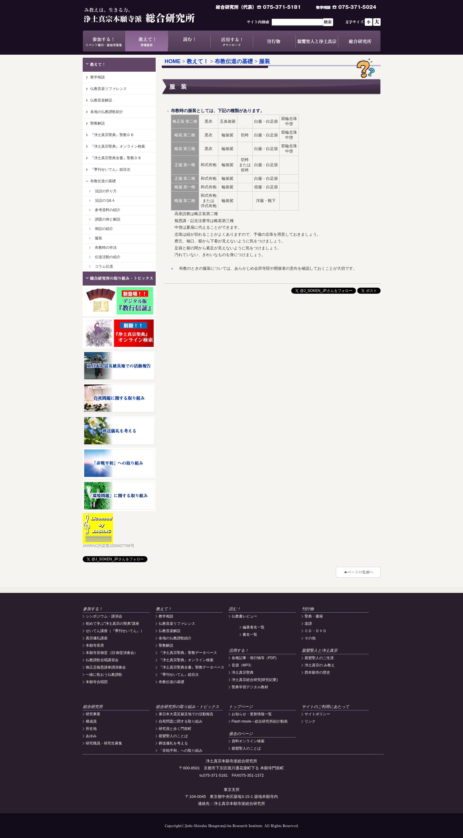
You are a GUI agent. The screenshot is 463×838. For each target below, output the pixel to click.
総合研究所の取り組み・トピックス (187, 706)
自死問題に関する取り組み (180, 721)
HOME (173, 61)
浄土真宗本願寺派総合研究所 (148, 15)
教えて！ (146, 41)
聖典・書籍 (314, 616)
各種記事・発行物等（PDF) (254, 658)
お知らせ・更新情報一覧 (252, 714)
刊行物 (274, 41)
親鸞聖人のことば (173, 736)
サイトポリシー (317, 714)
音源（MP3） (243, 665)
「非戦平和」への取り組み (180, 750)
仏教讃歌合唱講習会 (102, 660)
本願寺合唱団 (97, 682)
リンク (310, 721)
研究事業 (93, 714)
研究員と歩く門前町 (175, 729)
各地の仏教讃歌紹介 (106, 112)
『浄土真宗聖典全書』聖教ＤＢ (115, 158)
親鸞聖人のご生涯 (319, 658)
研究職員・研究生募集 (104, 743)
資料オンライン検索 (248, 741)
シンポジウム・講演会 (104, 616)
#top (358, 572)
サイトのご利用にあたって (325, 706)
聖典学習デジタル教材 (250, 687)
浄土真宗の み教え (320, 665)
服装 (98, 238)
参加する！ (104, 41)
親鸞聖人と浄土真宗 (316, 41)
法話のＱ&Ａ (105, 200)
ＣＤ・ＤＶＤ (316, 631)
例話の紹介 (104, 229)
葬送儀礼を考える (173, 743)
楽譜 (308, 623)
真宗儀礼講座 (97, 638)
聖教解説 (97, 123)
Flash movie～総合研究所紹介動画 (260, 721)
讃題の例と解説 (107, 219)
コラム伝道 (104, 266)
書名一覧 (250, 634)
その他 (310, 638)
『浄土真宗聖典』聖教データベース (188, 653)
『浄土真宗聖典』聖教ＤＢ (112, 135)
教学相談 (97, 77)
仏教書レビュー (244, 616)
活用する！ (231, 41)
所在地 (91, 729)
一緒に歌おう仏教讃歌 (104, 674)
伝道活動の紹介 (107, 257)
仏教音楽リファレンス (108, 89)
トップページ (241, 706)
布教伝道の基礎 (103, 181)
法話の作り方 (106, 191)
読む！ (189, 41)
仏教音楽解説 (101, 100)
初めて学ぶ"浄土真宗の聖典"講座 (113, 623)
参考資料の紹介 (107, 210)
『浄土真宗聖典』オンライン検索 (117, 146)
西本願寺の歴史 (317, 672)
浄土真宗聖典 (243, 672)
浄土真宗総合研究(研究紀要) (255, 680)
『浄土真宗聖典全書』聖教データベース (191, 667)
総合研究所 (359, 41)
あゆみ (91, 736)
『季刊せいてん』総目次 (110, 169)
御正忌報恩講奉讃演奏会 (106, 667)
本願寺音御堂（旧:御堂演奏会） (112, 653)
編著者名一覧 (253, 627)
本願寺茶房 (95, 645)
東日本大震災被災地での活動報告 (186, 714)
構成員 (91, 721)
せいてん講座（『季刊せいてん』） (115, 631)
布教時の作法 (106, 247)
